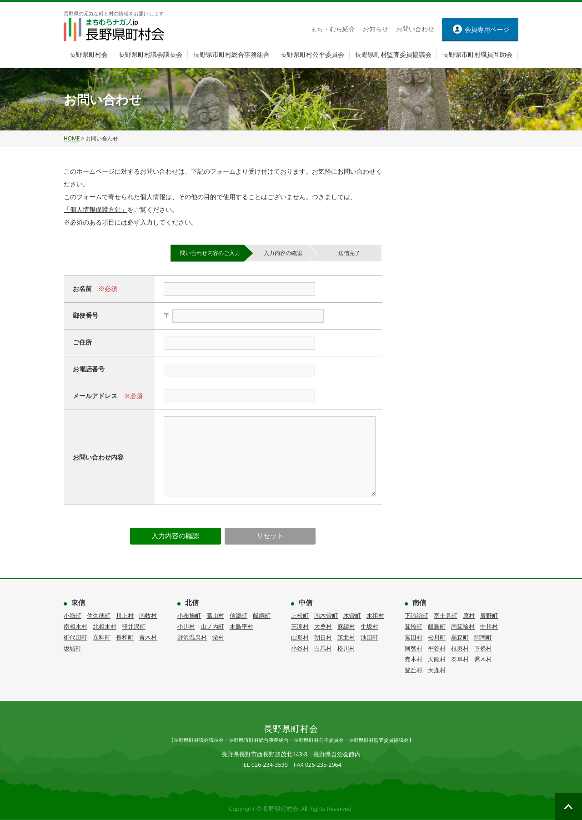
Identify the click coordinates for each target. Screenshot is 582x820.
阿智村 (413, 648)
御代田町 (75, 637)
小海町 (72, 615)
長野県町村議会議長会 (150, 54)
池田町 (369, 637)
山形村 (300, 637)
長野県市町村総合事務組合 (231, 54)
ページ (487, 29)
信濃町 (238, 615)
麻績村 (346, 626)
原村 (469, 615)
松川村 (346, 648)
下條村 (483, 648)
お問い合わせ (415, 29)
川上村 (125, 615)
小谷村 (300, 648)
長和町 (125, 637)
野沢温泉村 (192, 637)
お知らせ (375, 29)
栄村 (218, 637)
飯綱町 (262, 615)
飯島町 (437, 626)
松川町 (437, 637)
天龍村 (437, 659)
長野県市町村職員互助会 (477, 54)
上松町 (300, 615)
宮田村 (413, 637)
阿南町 (483, 637)
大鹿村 (437, 670)
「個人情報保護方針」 (95, 209)
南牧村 (148, 615)
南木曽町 (326, 615)
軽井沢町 (134, 626)
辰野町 (489, 615)
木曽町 (352, 615)
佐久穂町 (98, 615)
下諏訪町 (416, 615)
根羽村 (460, 648)
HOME (72, 138)
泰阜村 (460, 659)
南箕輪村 (463, 626)
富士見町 (445, 615)
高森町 (460, 637)
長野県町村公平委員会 (312, 54)
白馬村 (323, 648)
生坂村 (369, 626)
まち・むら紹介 (333, 29)
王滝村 (300, 626)
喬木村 (483, 659)
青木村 (148, 637)
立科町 (101, 637)
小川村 (186, 626)
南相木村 (75, 626)
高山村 (215, 615)
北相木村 (104, 626)
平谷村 (437, 648)
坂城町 (72, 648)
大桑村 (323, 626)
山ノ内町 (212, 626)
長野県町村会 (89, 54)
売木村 (413, 659)
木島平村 (241, 626)
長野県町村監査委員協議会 (393, 54)
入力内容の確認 (175, 536)
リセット (270, 536)
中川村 (489, 626)
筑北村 (346, 637)
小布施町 (189, 615)
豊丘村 (413, 670)
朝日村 (323, 637)
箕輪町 (413, 626)
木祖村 (375, 615)
